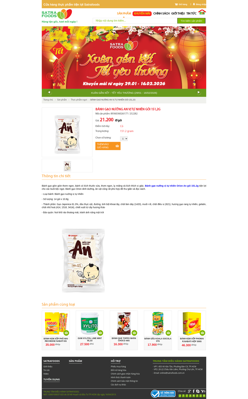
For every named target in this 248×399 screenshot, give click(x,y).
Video (46, 373)
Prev (49, 92)
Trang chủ (48, 100)
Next (198, 92)
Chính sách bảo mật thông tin (124, 381)
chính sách (161, 13)
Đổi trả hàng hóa (118, 370)
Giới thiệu (178, 13)
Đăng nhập (201, 4)
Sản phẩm (124, 13)
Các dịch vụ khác (118, 384)
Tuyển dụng (51, 379)
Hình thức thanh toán (121, 377)
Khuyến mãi (142, 13)
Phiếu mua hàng (118, 366)
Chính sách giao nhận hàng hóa (125, 373)
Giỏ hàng (183, 4)
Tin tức (191, 13)
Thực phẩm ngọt (79, 100)
